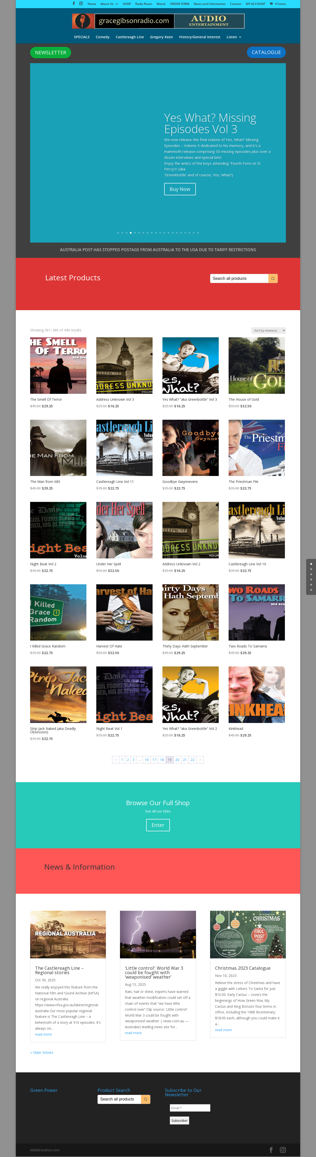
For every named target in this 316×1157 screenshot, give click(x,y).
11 (160, 233)
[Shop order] (268, 331)
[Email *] (190, 1108)
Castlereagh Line (130, 37)
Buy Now (180, 179)
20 (198, 233)
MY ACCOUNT (255, 4)
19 (194, 233)
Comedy (102, 37)
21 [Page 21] (185, 760)
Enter (158, 825)
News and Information (210, 4)
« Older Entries (41, 1053)
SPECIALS (81, 37)
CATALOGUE (266, 52)
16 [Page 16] (147, 760)
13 (168, 233)
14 (173, 233)
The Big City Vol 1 (207, 127)
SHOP (127, 4)
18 (189, 233)
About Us (107, 4)
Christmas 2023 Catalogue (243, 968)
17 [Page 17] (154, 760)
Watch (161, 4)
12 (164, 233)
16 (181, 233)
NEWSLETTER (50, 53)
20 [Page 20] (177, 760)
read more (43, 1034)
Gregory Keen (161, 37)
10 (156, 233)
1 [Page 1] (122, 760)
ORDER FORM (179, 4)
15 (177, 233)
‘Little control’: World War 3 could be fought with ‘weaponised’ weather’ (154, 973)
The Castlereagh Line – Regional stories (59, 971)
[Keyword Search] (239, 279)
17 (185, 233)
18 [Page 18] (162, 760)
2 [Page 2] (128, 760)
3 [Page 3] (134, 760)
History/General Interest (200, 37)
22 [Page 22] (193, 760)
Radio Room (143, 4)
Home (92, 4)
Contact (235, 4)
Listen (232, 37)
